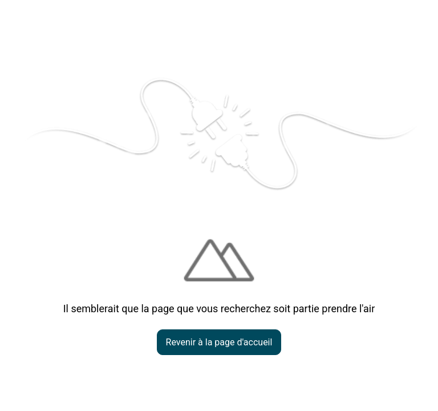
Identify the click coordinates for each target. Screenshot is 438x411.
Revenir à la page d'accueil (219, 342)
